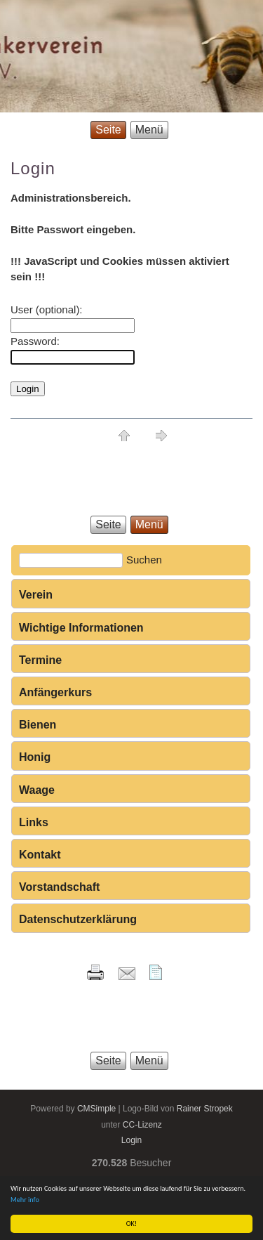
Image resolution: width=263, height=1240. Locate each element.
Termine (40, 660)
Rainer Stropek (205, 1109)
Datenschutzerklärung (78, 919)
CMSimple (96, 1109)
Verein (36, 595)
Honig (34, 757)
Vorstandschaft (59, 887)
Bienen (37, 725)
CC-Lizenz (142, 1125)
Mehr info (25, 1199)
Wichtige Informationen (81, 628)
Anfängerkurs (55, 692)
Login (131, 1140)
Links (33, 822)
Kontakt (40, 855)
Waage (37, 790)
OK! (131, 1223)
